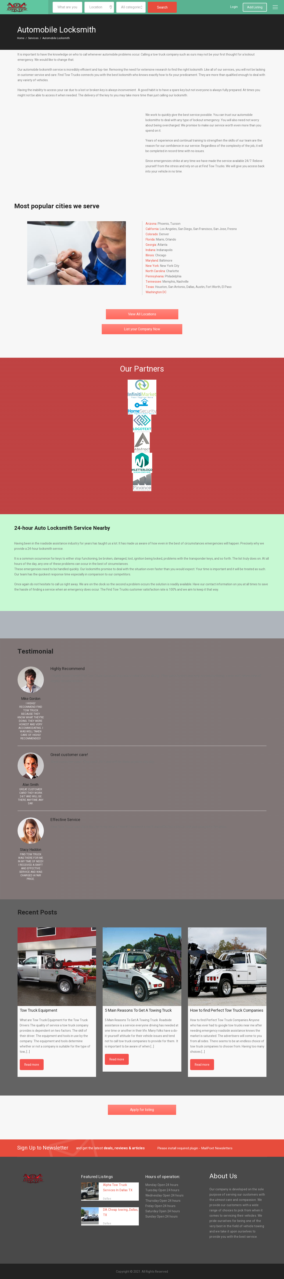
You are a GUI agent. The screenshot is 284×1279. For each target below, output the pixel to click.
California (152, 229)
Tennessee (153, 281)
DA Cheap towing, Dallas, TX (120, 1212)
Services (33, 38)
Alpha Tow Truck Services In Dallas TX (117, 1188)
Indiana (150, 250)
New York (152, 266)
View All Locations (142, 314)
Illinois (150, 255)
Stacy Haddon (30, 849)
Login (234, 7)
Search (162, 7)
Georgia (151, 245)
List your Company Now (142, 329)
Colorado (152, 234)
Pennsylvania (155, 276)
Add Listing (255, 7)
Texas (150, 287)
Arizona (151, 223)
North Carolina (155, 271)
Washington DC (156, 292)
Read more (31, 1064)
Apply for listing (142, 1109)
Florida (150, 239)
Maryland (152, 260)
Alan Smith (31, 784)
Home (20, 38)
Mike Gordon (30, 698)
